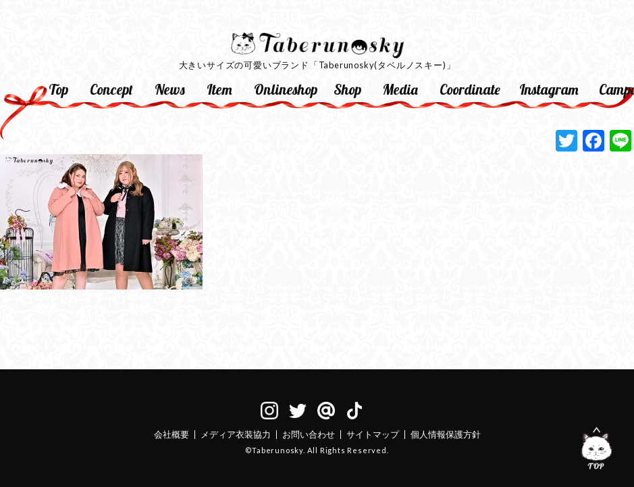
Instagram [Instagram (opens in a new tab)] (549, 89)
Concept (111, 89)
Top (58, 89)
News (170, 89)
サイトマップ (372, 434)
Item (219, 89)
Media (400, 89)
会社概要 (171, 434)
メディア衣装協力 (236, 434)
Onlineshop (285, 89)
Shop (347, 89)
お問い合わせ (308, 434)
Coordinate (470, 89)
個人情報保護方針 (446, 434)
